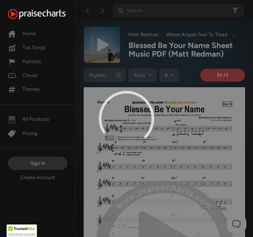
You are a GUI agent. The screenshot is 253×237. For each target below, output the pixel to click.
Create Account (37, 177)
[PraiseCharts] (45, 14)
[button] (22, 230)
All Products (28, 119)
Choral (22, 75)
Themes (24, 89)
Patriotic (24, 62)
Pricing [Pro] (22, 133)
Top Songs (27, 47)
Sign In (37, 163)
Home (22, 34)
